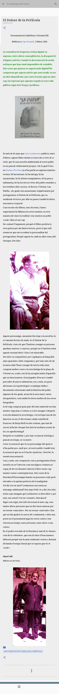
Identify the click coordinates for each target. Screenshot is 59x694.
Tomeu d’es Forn (14, 170)
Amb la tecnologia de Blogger (29, 686)
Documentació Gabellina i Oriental (23, 651)
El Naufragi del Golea (18, 4)
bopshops (37, 691)
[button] (4, 28)
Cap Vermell (28, 41)
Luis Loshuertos (33, 153)
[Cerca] (55, 4)
